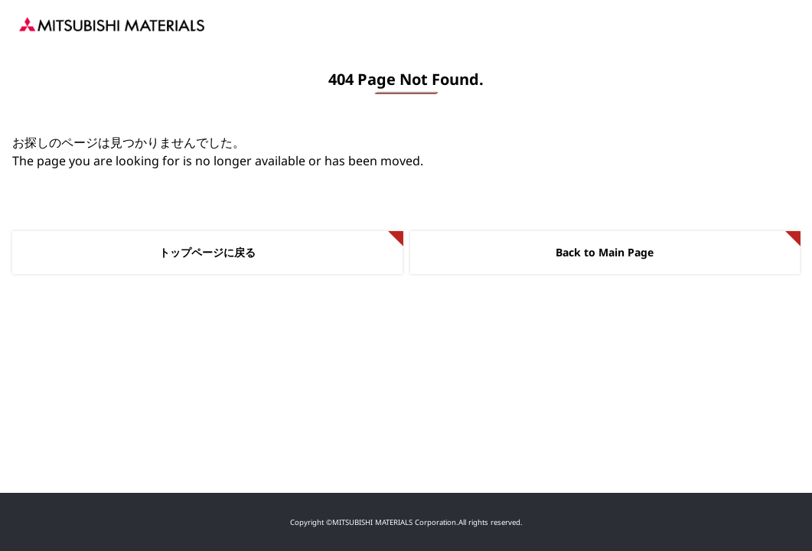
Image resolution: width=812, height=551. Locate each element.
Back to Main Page (605, 252)
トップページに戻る (207, 252)
